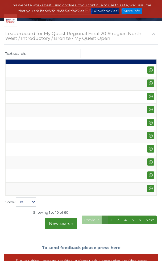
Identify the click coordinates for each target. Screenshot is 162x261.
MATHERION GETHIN (82, 83)
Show (20, 179)
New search (61, 201)
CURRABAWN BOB (81, 95)
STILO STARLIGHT (80, 135)
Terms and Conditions (87, 252)
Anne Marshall (40, 83)
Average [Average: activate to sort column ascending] (141, 64)
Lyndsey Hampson (43, 116)
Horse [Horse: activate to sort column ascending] (70, 64)
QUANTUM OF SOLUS (84, 73)
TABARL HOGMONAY (83, 145)
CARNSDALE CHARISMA (85, 116)
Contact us (118, 252)
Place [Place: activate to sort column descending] (13, 64)
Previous (91, 198)
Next (150, 198)
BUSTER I (73, 126)
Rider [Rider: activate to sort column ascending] (33, 64)
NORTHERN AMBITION (84, 107)
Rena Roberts (39, 157)
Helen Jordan (39, 126)
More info (132, 11)
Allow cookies (105, 11)
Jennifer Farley (40, 135)
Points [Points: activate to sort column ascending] (117, 64)
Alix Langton (38, 169)
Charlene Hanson (42, 107)
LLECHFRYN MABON (83, 169)
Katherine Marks (42, 145)
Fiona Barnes (39, 73)
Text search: (43, 53)
